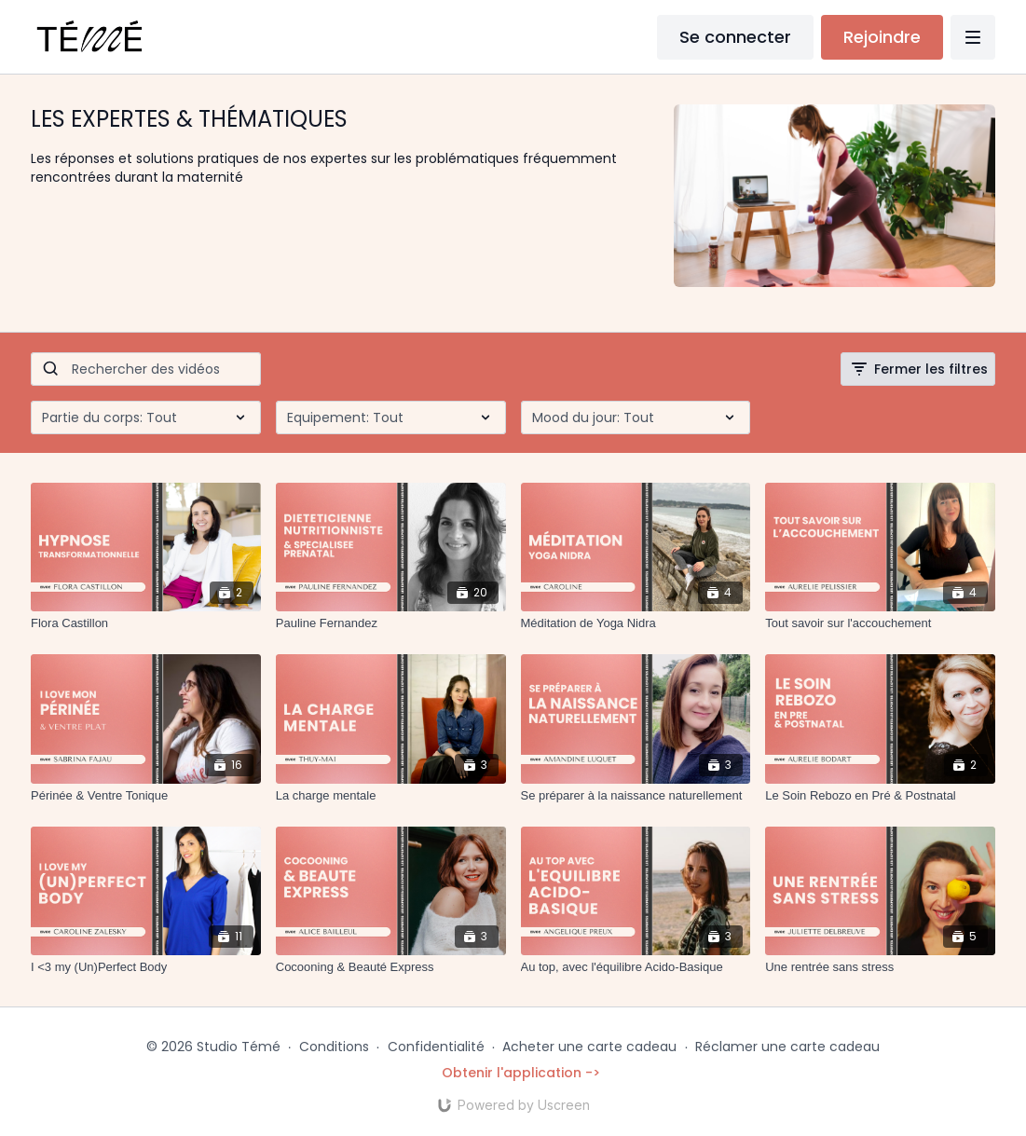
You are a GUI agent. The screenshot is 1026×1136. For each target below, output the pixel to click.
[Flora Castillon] (146, 623)
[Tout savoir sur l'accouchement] (880, 623)
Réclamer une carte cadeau (787, 1046)
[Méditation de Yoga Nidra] (636, 623)
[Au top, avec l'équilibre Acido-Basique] (636, 967)
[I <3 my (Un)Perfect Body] (146, 967)
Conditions (334, 1046)
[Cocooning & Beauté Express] (391, 967)
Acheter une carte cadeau (589, 1046)
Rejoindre (882, 36)
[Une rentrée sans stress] (880, 967)
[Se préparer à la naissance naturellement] (636, 796)
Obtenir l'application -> (521, 1072)
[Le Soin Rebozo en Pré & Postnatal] (880, 796)
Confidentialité (436, 1046)
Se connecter (735, 36)
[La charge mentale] (391, 796)
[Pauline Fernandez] (391, 623)
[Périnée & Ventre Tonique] (146, 796)
